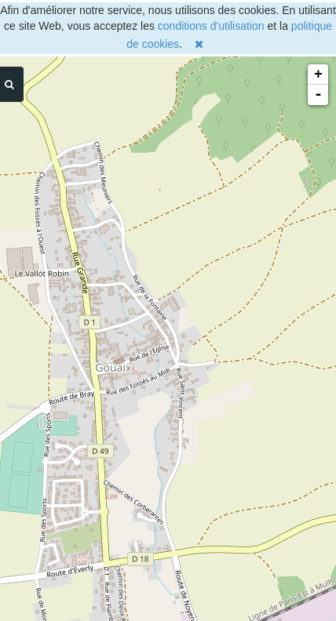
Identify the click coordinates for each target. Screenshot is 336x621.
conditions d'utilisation (211, 26)
